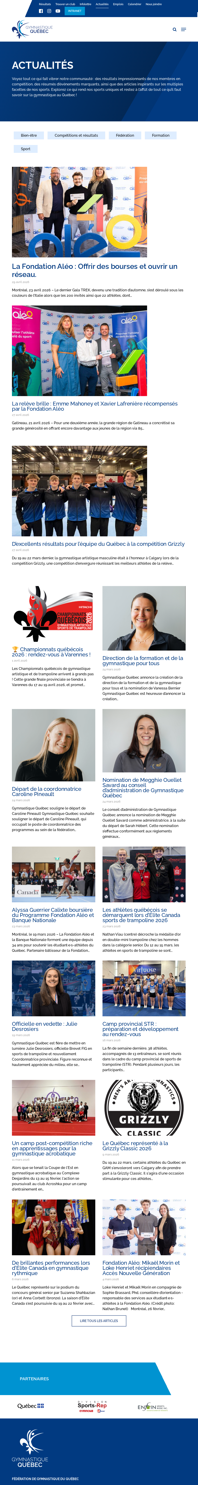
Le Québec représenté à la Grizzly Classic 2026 (135, 1146)
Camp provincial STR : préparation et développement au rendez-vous (140, 1029)
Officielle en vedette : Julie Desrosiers (44, 1026)
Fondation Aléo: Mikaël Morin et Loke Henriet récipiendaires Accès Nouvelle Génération (141, 1268)
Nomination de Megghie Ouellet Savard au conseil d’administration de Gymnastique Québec (143, 788)
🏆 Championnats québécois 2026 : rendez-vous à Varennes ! (51, 652)
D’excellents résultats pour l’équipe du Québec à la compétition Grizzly (98, 544)
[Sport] (25, 151)
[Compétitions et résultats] (76, 138)
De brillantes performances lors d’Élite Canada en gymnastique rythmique (51, 1268)
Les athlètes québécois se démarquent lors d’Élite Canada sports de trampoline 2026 (141, 915)
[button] (183, 29)
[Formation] (160, 138)
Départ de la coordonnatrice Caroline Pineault (46, 791)
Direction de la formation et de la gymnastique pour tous (142, 661)
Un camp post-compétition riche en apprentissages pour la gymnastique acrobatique (52, 1148)
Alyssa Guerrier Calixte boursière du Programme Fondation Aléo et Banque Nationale (53, 915)
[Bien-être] (29, 138)
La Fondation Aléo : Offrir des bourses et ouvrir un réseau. (95, 270)
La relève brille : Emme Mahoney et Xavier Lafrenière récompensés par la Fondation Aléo (95, 406)
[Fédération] (125, 138)
